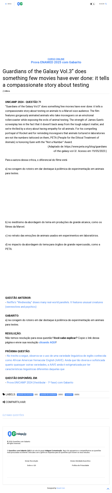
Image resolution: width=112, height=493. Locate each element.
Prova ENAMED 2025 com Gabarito (56, 62)
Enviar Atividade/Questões (80, 461)
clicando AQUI (47, 342)
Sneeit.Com (61, 488)
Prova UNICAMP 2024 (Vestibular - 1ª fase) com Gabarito (40, 382)
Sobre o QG (31, 465)
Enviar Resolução (31, 461)
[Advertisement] (56, 35)
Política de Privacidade (80, 465)
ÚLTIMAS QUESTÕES (13, 415)
